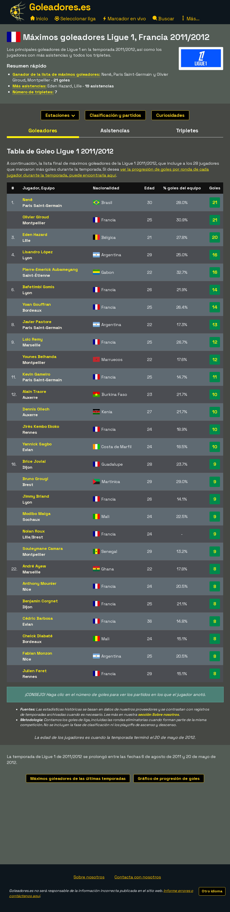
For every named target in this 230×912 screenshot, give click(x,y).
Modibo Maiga (37, 513)
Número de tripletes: (33, 91)
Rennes (30, 432)
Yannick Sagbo (37, 444)
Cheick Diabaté (38, 635)
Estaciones (60, 115)
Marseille (32, 345)
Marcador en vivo (124, 19)
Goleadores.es (60, 7)
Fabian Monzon (37, 653)
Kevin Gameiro (37, 374)
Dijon (28, 467)
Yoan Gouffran (37, 304)
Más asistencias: (29, 86)
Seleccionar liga (75, 19)
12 (214, 342)
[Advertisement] (115, 830)
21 (214, 202)
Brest (28, 484)
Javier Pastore (37, 321)
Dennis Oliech (36, 409)
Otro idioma (212, 891)
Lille (27, 240)
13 (214, 325)
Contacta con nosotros (138, 877)
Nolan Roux (34, 531)
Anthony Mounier (40, 583)
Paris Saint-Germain (42, 205)
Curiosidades (170, 115)
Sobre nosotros (89, 877)
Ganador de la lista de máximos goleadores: (56, 74)
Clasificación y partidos (115, 115)
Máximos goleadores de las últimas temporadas (78, 778)
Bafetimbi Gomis (39, 286)
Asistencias (115, 130)
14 (214, 290)
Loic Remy (33, 339)
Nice (27, 589)
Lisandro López (38, 251)
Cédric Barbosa (38, 618)
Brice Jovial (34, 461)
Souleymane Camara (43, 548)
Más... (190, 19)
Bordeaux (32, 310)
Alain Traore (34, 391)
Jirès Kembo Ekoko (41, 426)
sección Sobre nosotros (158, 714)
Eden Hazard (35, 234)
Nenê (28, 199)
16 (214, 255)
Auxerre (30, 397)
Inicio (39, 19)
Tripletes (187, 130)
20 (215, 237)
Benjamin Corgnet (40, 601)
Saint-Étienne (36, 275)
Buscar (163, 19)
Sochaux (31, 519)
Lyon (27, 257)
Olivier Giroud (36, 217)
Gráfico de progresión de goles (169, 778)
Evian (28, 449)
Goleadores (42, 130)
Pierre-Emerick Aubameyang (50, 269)
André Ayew (34, 566)
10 (214, 394)
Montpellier (34, 222)
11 (215, 377)
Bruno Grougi (35, 478)
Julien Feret (35, 670)
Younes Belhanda (40, 356)
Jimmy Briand (36, 496)
